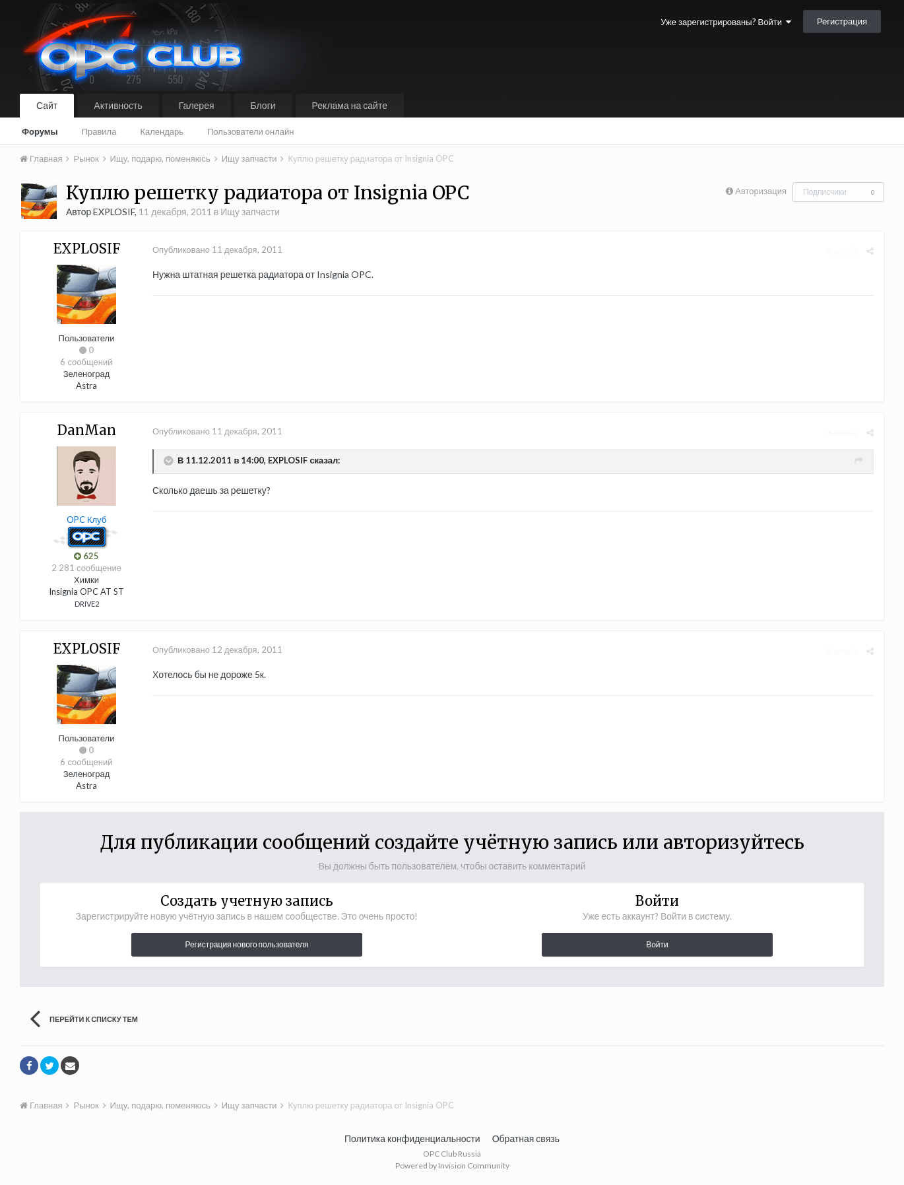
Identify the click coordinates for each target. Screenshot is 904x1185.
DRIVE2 (87, 603)
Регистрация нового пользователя (246, 944)
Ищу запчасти (250, 211)
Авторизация (761, 191)
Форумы (40, 131)
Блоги (263, 105)
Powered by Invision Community (452, 1165)
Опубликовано (217, 249)
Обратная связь (526, 1138)
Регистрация (842, 21)
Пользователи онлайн (250, 131)
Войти (657, 944)
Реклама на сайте (349, 105)
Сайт (46, 105)
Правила (99, 131)
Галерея (196, 105)
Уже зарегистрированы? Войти (726, 22)
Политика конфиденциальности (412, 1138)
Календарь (161, 131)
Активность (118, 105)
